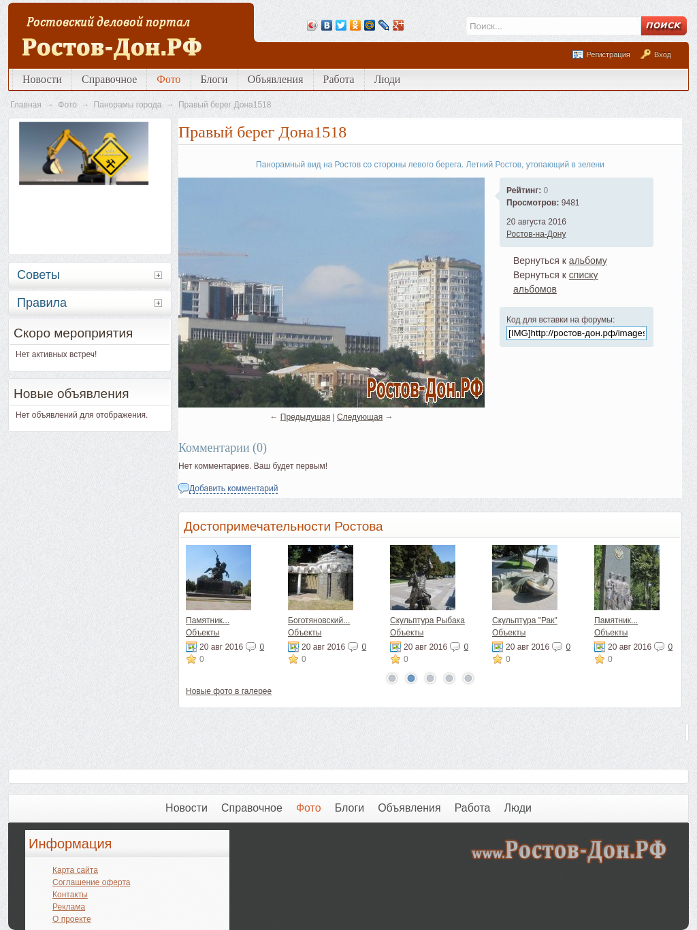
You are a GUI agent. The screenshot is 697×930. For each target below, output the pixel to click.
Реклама (68, 907)
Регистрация (608, 54)
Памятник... (207, 620)
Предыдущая (305, 417)
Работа (339, 79)
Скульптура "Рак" (524, 620)
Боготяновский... (319, 620)
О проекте (71, 919)
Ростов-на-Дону (536, 234)
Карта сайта (75, 870)
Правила (42, 303)
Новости (42, 79)
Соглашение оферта (91, 882)
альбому (588, 260)
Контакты (70, 894)
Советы (38, 275)
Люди (387, 79)
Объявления (276, 79)
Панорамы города (128, 105)
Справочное (109, 79)
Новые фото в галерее (229, 691)
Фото (168, 79)
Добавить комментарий (233, 488)
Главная (26, 105)
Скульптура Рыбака (427, 620)
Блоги (214, 79)
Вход (662, 54)
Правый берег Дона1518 (224, 105)
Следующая (360, 417)
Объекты (203, 632)
